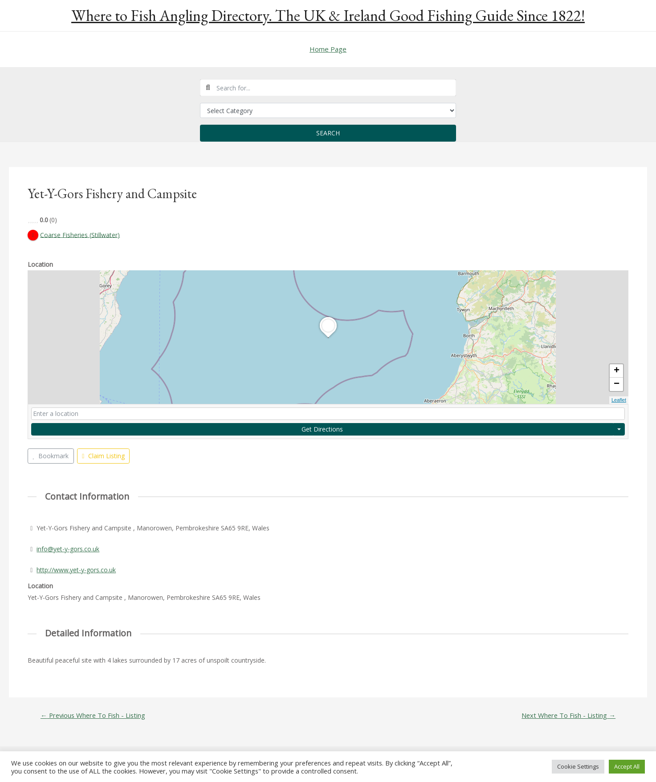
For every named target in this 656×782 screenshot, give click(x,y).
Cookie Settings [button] (578, 766)
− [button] (616, 384)
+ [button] (616, 371)
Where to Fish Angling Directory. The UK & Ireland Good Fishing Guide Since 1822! (328, 15)
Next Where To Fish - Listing (567, 715)
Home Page (328, 49)
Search (328, 133)
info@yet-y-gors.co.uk (68, 549)
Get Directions (322, 429)
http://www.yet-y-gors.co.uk (76, 570)
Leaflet (618, 400)
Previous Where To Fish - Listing (94, 715)
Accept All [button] (627, 766)
